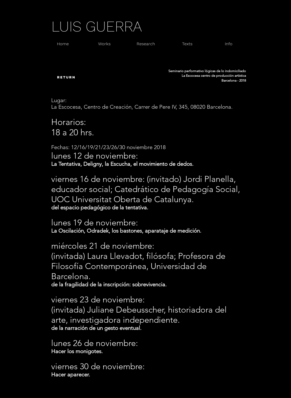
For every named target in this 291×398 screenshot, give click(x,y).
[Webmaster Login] (231, 392)
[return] (66, 77)
